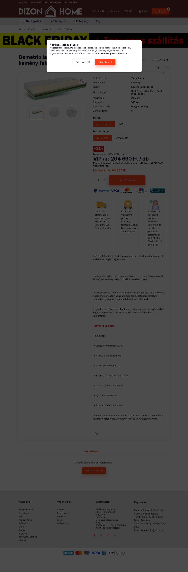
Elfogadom (104, 62)
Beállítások (81, 62)
